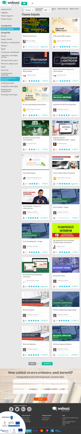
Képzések (45, 420)
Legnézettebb (6, 9)
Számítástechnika (7, 83)
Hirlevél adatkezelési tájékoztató (68, 422)
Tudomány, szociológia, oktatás (9, 56)
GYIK (63, 425)
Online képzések (7, 29)
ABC (47, 10)
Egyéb (3, 49)
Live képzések (6, 26)
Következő (47, 363)
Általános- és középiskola (10, 42)
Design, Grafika (6, 39)
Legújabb (4, 12)
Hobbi (3, 67)
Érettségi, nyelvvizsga (9, 95)
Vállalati (4, 46)
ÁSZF (64, 420)
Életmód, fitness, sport (9, 60)
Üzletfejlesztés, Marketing (6, 74)
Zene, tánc (5, 70)
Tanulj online (46, 418)
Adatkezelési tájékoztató (70, 418)
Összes (3, 36)
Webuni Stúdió (26, 421)
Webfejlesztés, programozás (6, 90)
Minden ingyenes (7, 16)
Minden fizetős (6, 19)
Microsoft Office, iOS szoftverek (8, 79)
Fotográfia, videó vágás (9, 86)
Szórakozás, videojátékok (10, 52)
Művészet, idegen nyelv (9, 64)
